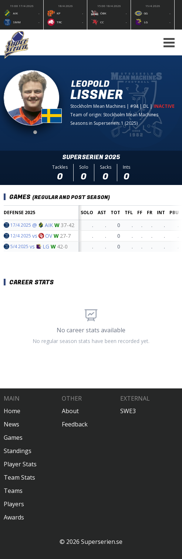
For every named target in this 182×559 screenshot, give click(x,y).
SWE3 (128, 411)
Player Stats (20, 464)
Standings (17, 451)
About (70, 411)
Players (14, 504)
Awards (14, 517)
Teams (13, 491)
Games (13, 437)
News (11, 424)
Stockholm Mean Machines (97, 106)
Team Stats (19, 477)
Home (12, 411)
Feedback (75, 424)
